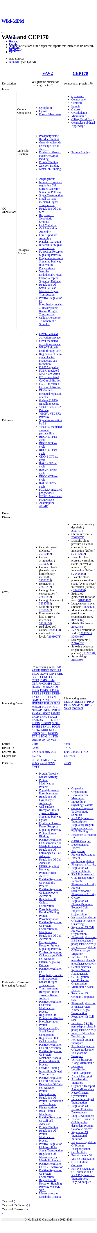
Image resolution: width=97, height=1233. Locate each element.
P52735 (36, 755)
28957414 (86, 633)
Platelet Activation (50, 241)
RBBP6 (48, 719)
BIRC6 (45, 670)
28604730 (89, 606)
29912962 (79, 553)
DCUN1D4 (38, 686)
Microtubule (78, 116)
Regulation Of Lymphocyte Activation (47, 800)
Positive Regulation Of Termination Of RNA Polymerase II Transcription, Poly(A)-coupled (82, 1175)
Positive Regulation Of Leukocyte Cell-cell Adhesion (50, 955)
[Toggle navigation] (2, 32)
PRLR (35, 716)
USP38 (46, 739)
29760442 (45, 553)
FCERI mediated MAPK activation (49, 372)
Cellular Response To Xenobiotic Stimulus (50, 321)
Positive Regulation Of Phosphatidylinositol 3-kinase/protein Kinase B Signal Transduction (51, 306)
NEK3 (47, 710)
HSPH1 (48, 703)
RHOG (36, 723)
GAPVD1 (46, 700)
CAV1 (52, 673)
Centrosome (78, 99)
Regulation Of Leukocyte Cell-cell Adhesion (50, 853)
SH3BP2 (37, 726)
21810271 (54, 636)
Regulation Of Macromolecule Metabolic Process (50, 1157)
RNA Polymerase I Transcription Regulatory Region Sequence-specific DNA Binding (82, 825)
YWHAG (77, 708)
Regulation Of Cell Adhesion (50, 861)
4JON (67, 763)
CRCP (56, 683)
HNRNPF (37, 703)
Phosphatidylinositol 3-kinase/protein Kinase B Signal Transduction (83, 1008)
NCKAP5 (37, 710)
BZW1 (44, 673)
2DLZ (35, 760)
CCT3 (35, 680)
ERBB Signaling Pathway (49, 868)
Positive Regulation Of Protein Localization (50, 1173)
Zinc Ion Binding (49, 165)
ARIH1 (36, 670)
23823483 (77, 626)
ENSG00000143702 (76, 751)
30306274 (45, 563)
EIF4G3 (45, 690)
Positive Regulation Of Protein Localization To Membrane (50, 927)
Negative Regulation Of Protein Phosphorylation (83, 1145)
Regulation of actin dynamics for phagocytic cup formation (50, 359)
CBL (60, 673)
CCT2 (52, 676)
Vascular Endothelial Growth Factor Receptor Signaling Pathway (50, 276)
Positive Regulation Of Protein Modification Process (50, 1006)
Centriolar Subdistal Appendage (83, 124)
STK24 (36, 733)
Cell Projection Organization (80, 982)
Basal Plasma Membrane (47, 1112)
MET (45, 706)
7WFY (36, 766)
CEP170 (80, 73)
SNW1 (47, 726)
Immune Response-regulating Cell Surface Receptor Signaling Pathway (50, 187)
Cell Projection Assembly (48, 230)
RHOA (57, 719)
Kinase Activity (48, 1107)
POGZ (46, 713)
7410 (35, 743)
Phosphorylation (48, 1021)
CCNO (44, 676)
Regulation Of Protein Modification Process (47, 1135)
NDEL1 (78, 701)
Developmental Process (80, 846)
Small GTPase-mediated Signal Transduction (48, 202)
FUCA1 (44, 696)
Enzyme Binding (49, 1067)
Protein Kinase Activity (48, 874)
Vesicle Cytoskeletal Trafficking (83, 1035)
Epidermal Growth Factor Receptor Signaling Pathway (50, 826)
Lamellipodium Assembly (48, 236)
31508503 (77, 659)
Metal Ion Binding (50, 168)
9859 (67, 743)
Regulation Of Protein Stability (80, 869)
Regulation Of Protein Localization (51, 1016)
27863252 (45, 586)
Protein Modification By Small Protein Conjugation (49, 1029)
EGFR (35, 690)
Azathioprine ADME (47, 504)
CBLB (35, 676)
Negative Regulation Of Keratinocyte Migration (83, 950)
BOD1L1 (55, 670)
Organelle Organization (79, 790)
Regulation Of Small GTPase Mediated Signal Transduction (48, 289)
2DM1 (43, 760)
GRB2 (56, 700)
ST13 (52, 729)
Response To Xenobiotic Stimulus (46, 218)
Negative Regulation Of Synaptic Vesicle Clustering (83, 921)
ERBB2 (36, 693)
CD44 (50, 680)
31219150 (45, 623)
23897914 (77, 530)
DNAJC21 (52, 686)
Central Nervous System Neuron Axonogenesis (81, 970)
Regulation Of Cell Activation (50, 937)
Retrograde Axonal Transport (82, 1041)
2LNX (35, 763)
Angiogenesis (47, 178)
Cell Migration (48, 225)
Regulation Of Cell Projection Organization (82, 930)
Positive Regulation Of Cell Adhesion (50, 1079)
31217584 (89, 653)
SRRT (44, 729)
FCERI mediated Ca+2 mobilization (50, 379)
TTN (55, 736)
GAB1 (35, 700)
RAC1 (53, 716)
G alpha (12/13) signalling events (49, 402)
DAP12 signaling (49, 367)
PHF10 (56, 710)
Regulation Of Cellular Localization (47, 902)
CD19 (43, 680)
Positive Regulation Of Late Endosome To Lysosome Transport (82, 1051)
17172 (67, 747)
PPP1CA (89, 701)
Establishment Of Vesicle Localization (83, 1157)
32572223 (45, 580)
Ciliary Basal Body (82, 119)
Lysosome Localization (78, 1068)
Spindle (75, 106)
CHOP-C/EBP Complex (79, 1163)
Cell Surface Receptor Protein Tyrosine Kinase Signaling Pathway (50, 811)
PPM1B (55, 713)
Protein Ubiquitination (47, 1092)
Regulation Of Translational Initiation (79, 1135)
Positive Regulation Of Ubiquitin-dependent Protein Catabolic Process (82, 1124)
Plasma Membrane (50, 114)
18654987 (15, 49)
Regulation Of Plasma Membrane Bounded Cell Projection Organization (82, 907)
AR (59, 667)
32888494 (54, 629)
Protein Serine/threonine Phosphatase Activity (83, 891)
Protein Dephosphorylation (82, 859)
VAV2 (47, 73)
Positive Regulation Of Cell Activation (50, 1046)
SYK (44, 733)
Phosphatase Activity (83, 864)
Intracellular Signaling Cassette (82, 803)
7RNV (51, 763)
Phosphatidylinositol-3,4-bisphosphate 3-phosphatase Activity (83, 940)
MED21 (36, 706)
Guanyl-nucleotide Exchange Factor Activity (50, 146)
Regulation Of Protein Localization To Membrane (51, 1101)
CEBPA (68, 701)
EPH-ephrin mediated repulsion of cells (50, 394)
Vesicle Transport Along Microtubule (82, 1061)
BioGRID (14, 62)
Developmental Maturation (80, 796)
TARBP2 (53, 733)
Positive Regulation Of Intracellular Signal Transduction (51, 1147)
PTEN (67, 705)
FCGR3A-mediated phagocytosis (50, 491)
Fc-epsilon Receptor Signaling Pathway (51, 253)
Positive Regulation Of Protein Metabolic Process (50, 1054)
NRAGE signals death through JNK (50, 349)
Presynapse (78, 851)
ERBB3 (46, 693)
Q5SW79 (69, 755)
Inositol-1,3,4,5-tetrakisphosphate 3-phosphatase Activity (83, 960)
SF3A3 (56, 723)
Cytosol (43, 111)
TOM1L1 (46, 736)
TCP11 (36, 736)
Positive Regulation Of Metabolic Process (50, 883)
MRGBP (54, 706)
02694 (35, 747)
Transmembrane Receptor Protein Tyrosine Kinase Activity (49, 993)
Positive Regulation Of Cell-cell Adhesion (50, 1121)
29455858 (79, 573)
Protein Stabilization (83, 854)
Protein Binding (48, 162)
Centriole (76, 102)
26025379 (77, 537)
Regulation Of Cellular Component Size (83, 997)
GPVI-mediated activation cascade (50, 336)
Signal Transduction (51, 195)
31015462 (84, 600)
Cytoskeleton (79, 112)
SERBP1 (46, 723)
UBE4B (36, 739)
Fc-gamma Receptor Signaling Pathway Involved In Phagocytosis (51, 263)
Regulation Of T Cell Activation (48, 1039)
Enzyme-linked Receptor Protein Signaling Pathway (50, 945)
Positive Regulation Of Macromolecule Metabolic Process (50, 843)
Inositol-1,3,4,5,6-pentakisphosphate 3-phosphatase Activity (83, 1026)
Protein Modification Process (47, 783)
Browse (13, 41)
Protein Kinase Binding (48, 834)
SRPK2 (36, 729)
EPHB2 (54, 690)
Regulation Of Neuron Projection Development (82, 1109)
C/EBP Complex (81, 841)
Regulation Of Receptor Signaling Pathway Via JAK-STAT (50, 1185)
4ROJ (43, 763)
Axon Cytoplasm (81, 1072)
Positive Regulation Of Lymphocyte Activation (50, 892)
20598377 (45, 610)
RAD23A (37, 719)
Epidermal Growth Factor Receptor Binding (50, 156)
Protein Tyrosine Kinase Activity (49, 775)
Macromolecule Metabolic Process (50, 1195)
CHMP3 (47, 683)
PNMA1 (37, 713)
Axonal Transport (81, 1076)
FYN (53, 696)
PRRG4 (44, 716)
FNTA (35, 696)
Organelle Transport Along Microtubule (83, 1087)
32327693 (45, 603)
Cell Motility (79, 1152)
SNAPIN (77, 705)
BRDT (35, 673)
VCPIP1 (56, 739)
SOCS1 (55, 726)
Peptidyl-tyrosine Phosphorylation (49, 792)
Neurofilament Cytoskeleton (79, 1094)
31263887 (77, 620)
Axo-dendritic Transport (79, 1081)
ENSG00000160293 (44, 751)
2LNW (52, 760)
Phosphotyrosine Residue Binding (49, 137)
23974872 (77, 643)
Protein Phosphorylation (48, 917)
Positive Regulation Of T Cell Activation (51, 1165)
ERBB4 (56, 693)
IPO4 (57, 703)
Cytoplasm (45, 107)
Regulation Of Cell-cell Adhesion (50, 1086)
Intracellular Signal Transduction (50, 246)
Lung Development (82, 1115)
